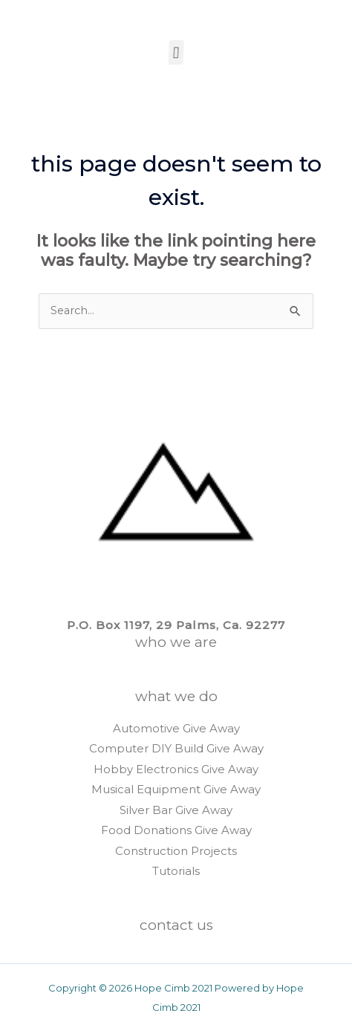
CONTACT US (176, 925)
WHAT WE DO (176, 696)
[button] (175, 52)
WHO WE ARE (176, 642)
